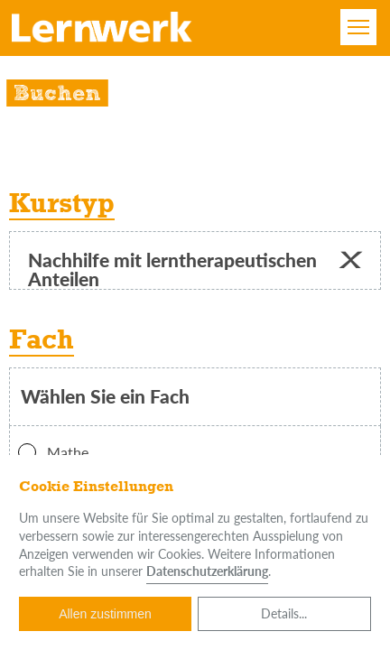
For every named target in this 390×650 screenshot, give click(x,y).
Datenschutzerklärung (207, 571)
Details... (284, 613)
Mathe (53, 452)
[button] (350, 260)
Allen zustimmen (105, 614)
